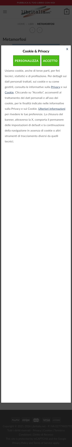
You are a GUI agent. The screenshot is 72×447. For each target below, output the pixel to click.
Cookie (9, 92)
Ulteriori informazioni (51, 108)
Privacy (55, 87)
